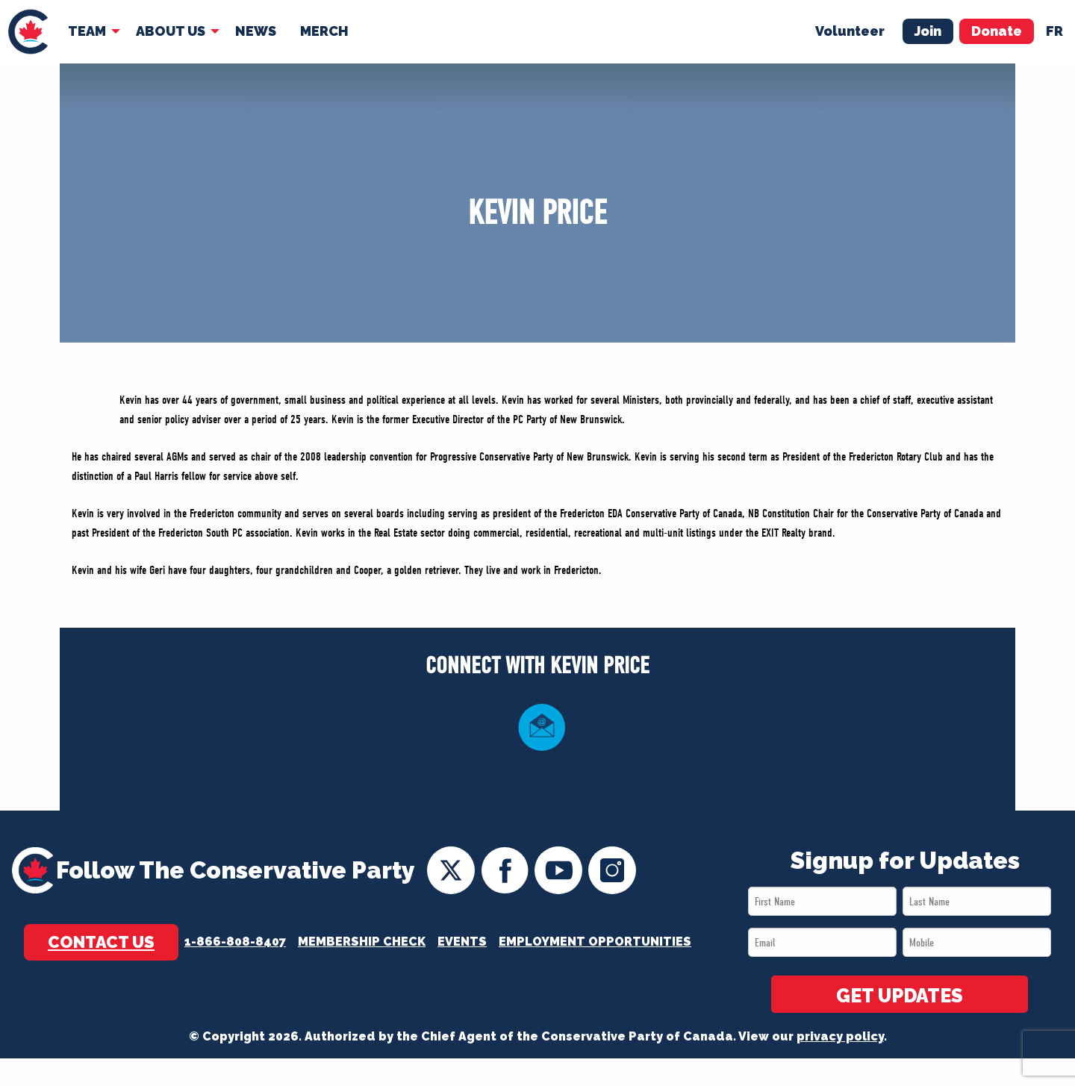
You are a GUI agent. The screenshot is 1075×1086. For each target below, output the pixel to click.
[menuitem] (28, 31)
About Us (170, 31)
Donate (996, 31)
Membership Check (362, 941)
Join (927, 31)
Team (87, 31)
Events (462, 941)
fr (1054, 31)
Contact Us (101, 942)
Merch (324, 31)
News (255, 31)
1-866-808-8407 (235, 941)
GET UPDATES (899, 995)
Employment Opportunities (595, 941)
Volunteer (850, 31)
